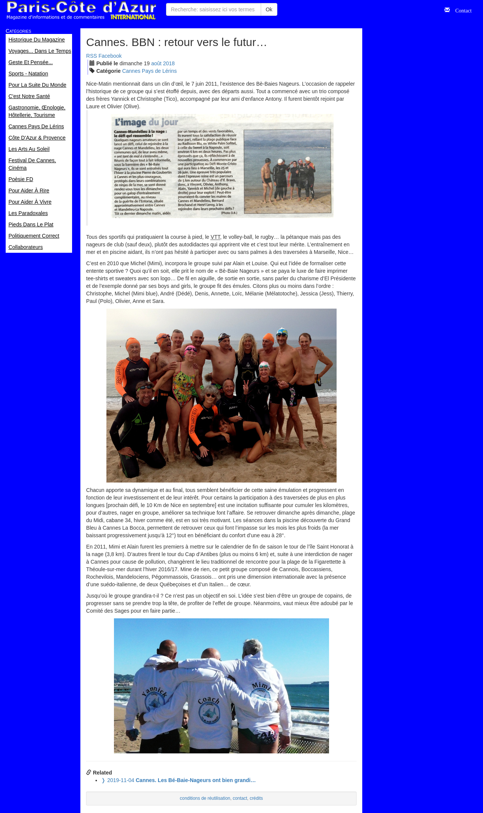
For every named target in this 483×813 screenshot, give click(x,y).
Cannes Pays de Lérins (149, 71)
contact (240, 798)
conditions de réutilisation (205, 798)
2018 (169, 63)
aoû (156, 63)
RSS (91, 56)
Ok (269, 9)
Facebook (110, 56)
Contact (461, 10)
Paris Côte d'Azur (81, 10)
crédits (256, 798)
